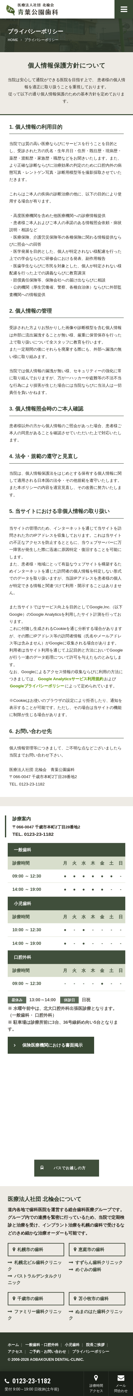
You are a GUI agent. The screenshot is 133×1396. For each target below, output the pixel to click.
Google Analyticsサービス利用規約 (70, 679)
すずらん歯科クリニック (99, 1257)
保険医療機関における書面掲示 (52, 1044)
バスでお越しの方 (70, 1163)
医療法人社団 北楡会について (44, 1196)
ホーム (13, 1344)
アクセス (15, 1350)
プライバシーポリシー (90, 1350)
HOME (13, 40)
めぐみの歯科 (88, 1264)
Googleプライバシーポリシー (37, 686)
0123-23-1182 (33, 1381)
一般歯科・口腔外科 (42, 1344)
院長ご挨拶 (95, 1344)
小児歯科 (72, 1344)
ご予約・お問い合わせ (47, 1350)
